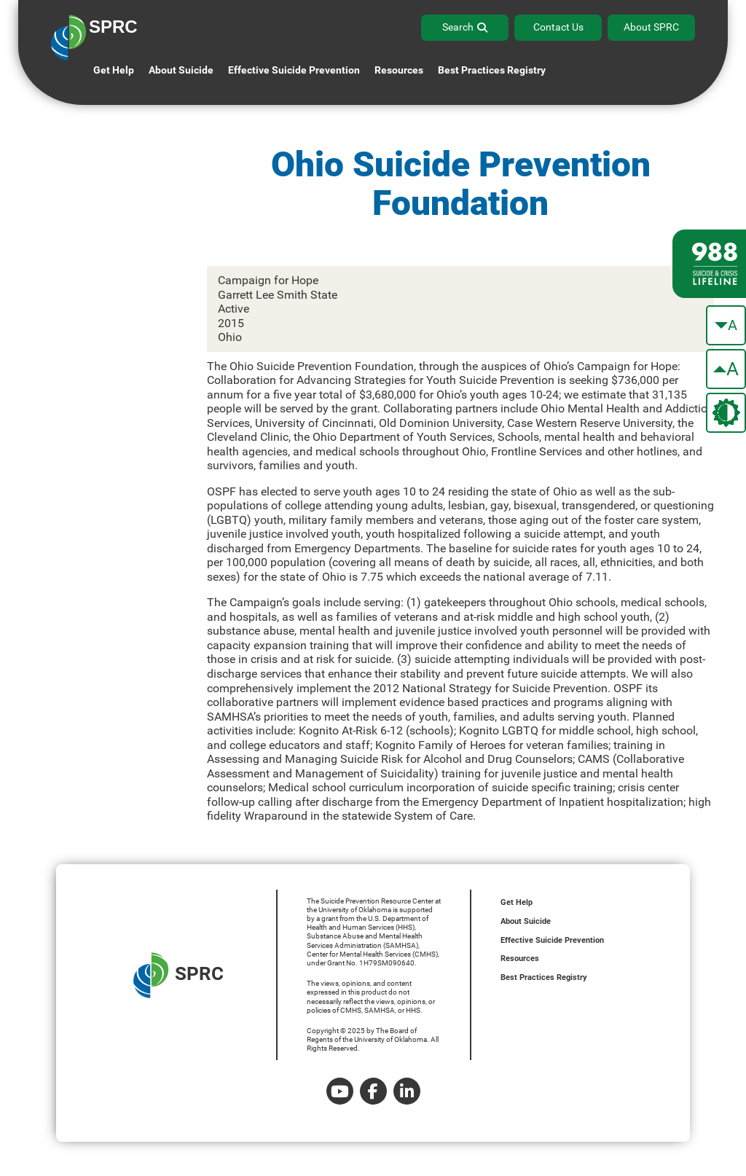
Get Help (113, 70)
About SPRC (651, 27)
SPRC (178, 975)
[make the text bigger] (726, 369)
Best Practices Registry (492, 70)
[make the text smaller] (726, 325)
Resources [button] (398, 70)
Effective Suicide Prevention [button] (294, 70)
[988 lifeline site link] (709, 264)
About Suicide (181, 70)
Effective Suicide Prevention (552, 940)
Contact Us (558, 27)
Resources (519, 958)
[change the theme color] (726, 413)
